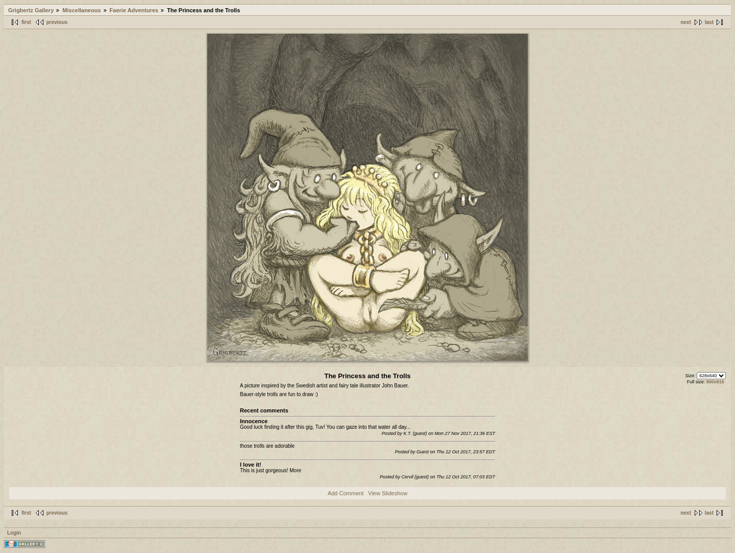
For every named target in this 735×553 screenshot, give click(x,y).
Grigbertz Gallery (31, 10)
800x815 (715, 381)
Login (14, 533)
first (26, 22)
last (709, 22)
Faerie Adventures (134, 10)
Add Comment (345, 493)
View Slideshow (387, 493)
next (685, 22)
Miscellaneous (81, 10)
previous (57, 22)
